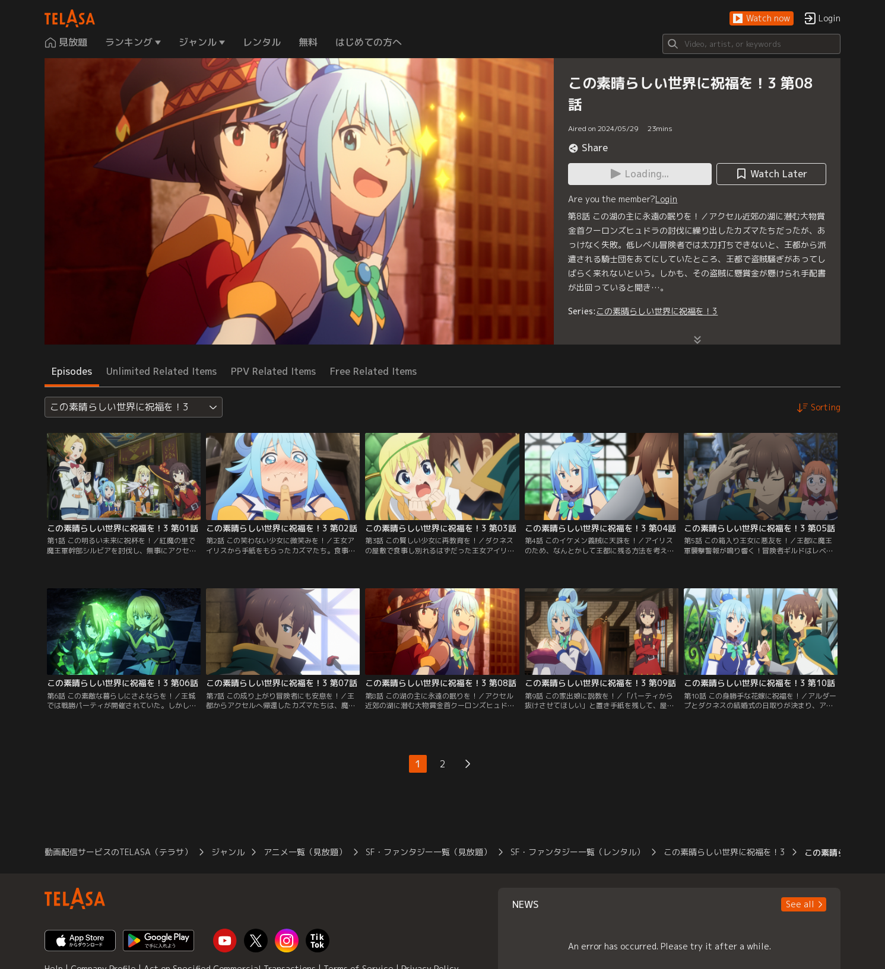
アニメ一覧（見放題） (305, 852)
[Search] (751, 44)
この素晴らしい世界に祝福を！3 (657, 311)
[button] (761, 18)
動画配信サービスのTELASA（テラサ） (118, 852)
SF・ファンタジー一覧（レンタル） (577, 852)
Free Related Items (373, 371)
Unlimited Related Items (161, 371)
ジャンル (228, 852)
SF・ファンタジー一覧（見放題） (428, 852)
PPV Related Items (273, 371)
